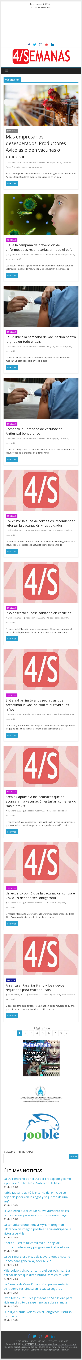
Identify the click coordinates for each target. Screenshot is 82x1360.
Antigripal (54, 438)
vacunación (37, 167)
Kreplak (52, 810)
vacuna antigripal (63, 346)
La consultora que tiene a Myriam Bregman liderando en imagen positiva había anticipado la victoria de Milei (37, 1229)
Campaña (64, 438)
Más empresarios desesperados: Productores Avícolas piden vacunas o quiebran (36, 146)
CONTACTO (52, 1341)
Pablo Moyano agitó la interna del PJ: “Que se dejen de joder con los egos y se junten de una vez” (36, 1197)
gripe (8, 259)
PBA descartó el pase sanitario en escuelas (38, 613)
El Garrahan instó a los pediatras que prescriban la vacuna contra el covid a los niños (37, 704)
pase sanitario (56, 617)
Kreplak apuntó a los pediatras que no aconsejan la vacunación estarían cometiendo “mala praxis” (41, 801)
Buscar (73, 1156)
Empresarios (55, 162)
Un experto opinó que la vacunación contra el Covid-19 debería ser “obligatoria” (41, 895)
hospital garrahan (66, 714)
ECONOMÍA (12, 131)
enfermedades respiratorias (61, 254)
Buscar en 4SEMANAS (18, 1152)
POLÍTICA (11, 980)
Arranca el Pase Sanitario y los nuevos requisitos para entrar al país (35, 987)
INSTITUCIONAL (22, 1341)
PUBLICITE (63, 1341)
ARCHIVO (41, 1341)
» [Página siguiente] (66, 1033)
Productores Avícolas (21, 167)
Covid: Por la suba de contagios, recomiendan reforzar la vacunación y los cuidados (41, 523)
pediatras (62, 810)
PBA (66, 617)
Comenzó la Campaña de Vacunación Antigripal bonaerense (34, 431)
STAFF (33, 1341)
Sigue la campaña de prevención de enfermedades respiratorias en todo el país (39, 247)
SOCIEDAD (11, 240)
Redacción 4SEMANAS (35, 162)
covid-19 (68, 530)
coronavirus (57, 530)
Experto (61, 902)
